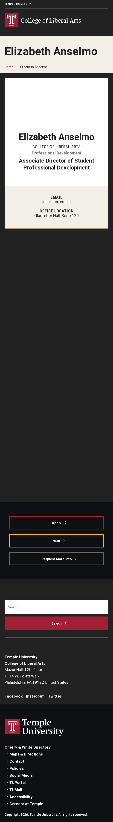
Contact (16, 761)
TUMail (15, 789)
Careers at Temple (26, 803)
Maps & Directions (26, 754)
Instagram (35, 696)
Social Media (20, 775)
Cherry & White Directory (28, 747)
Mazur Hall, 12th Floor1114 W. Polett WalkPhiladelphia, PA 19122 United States (36, 676)
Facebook (14, 696)
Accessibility (21, 797)
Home (9, 67)
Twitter (54, 696)
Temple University (18, 4)
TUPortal (17, 782)
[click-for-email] (56, 201)
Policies (16, 768)
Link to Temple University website (34, 727)
